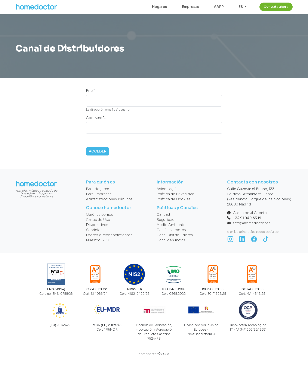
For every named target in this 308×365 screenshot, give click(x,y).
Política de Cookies (174, 199)
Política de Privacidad (175, 194)
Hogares (159, 6)
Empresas (190, 6)
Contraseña (96, 118)
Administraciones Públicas (109, 199)
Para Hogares (97, 189)
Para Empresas (98, 194)
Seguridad (166, 219)
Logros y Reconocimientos (109, 235)
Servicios (94, 230)
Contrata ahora (276, 7)
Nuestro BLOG (99, 240)
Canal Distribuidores (175, 235)
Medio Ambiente (171, 225)
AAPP (219, 6)
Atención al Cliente (247, 213)
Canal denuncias (171, 240)
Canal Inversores (171, 230)
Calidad (163, 214)
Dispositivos (97, 225)
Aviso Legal (166, 189)
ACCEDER (97, 151)
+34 (244, 218)
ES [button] (241, 6)
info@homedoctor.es (248, 223)
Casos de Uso (98, 219)
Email (90, 90)
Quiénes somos (99, 214)
